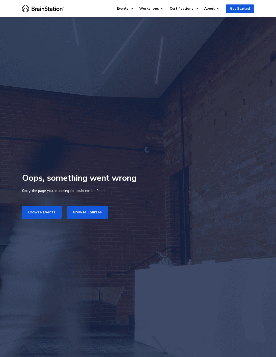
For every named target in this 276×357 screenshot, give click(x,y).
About (212, 8)
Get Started (240, 8)
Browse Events (41, 212)
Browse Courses (87, 212)
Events (125, 8)
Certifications (184, 8)
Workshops (151, 8)
